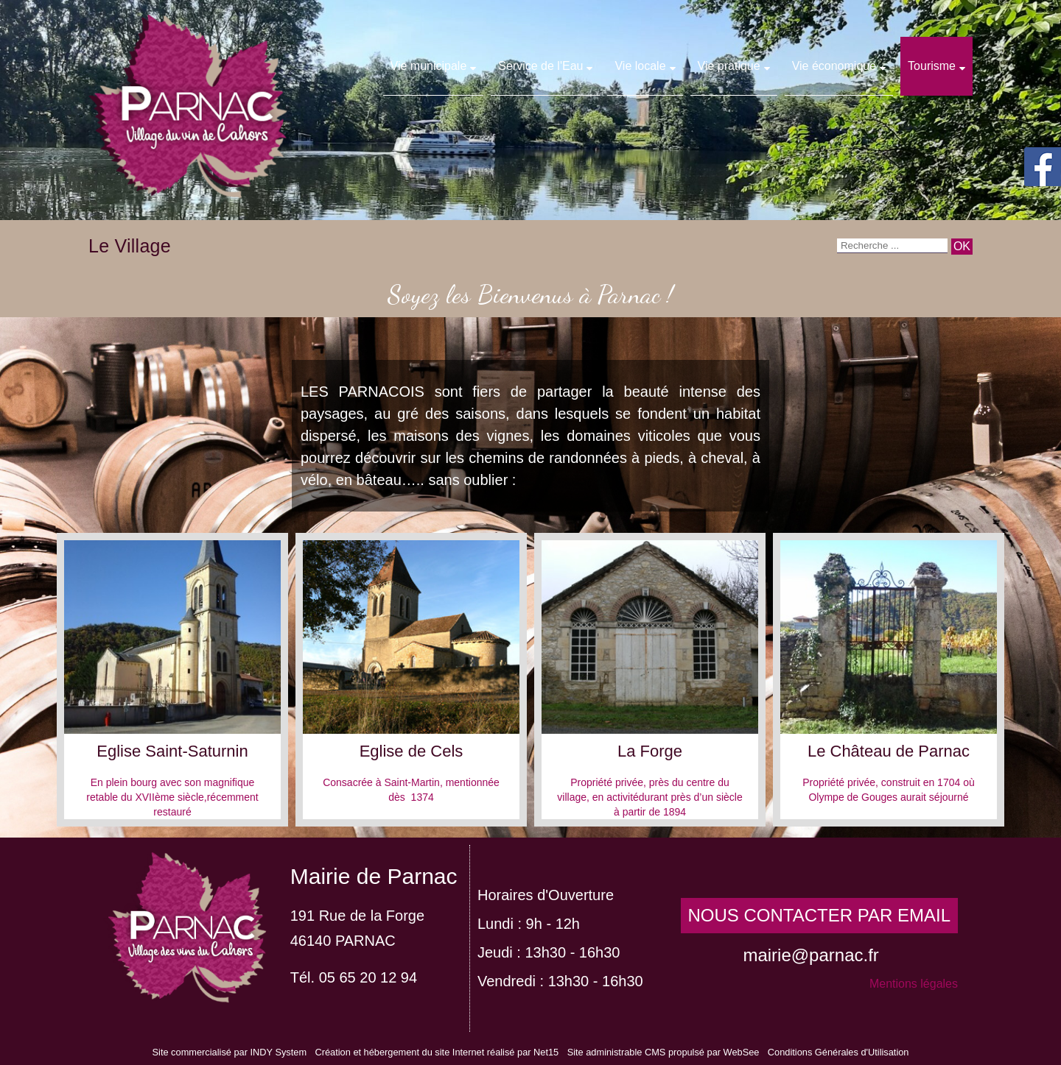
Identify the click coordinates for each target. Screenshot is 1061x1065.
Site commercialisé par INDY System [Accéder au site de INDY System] (230, 1052)
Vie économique (834, 66)
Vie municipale (429, 66)
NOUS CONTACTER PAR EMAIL (819, 915)
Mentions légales (913, 983)
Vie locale (639, 66)
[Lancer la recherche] (962, 246)
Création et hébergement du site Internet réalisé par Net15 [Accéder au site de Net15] (436, 1052)
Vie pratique (729, 66)
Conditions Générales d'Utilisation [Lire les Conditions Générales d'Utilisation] (838, 1052)
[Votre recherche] (892, 245)
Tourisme (932, 66)
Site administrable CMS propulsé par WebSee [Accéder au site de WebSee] (663, 1052)
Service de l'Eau (540, 66)
